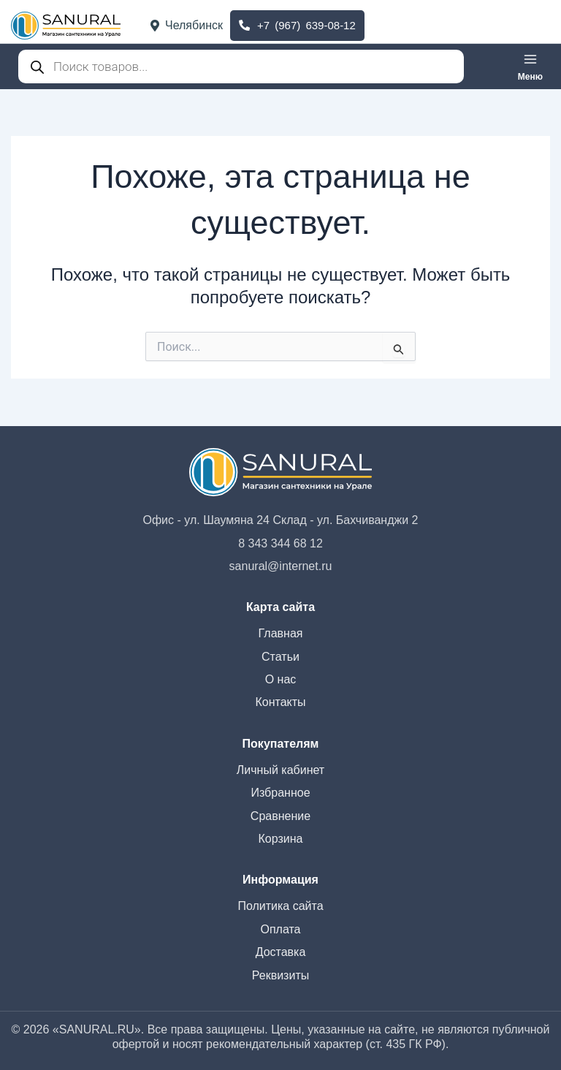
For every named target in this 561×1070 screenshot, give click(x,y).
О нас (281, 679)
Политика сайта (280, 906)
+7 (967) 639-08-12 (297, 25)
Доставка (281, 952)
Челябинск (186, 25)
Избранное (280, 792)
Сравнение (280, 816)
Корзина (281, 838)
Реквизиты (280, 975)
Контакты (280, 702)
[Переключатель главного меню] (530, 66)
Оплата (280, 929)
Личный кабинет (280, 770)
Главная (281, 633)
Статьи (280, 656)
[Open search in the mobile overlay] (237, 66)
